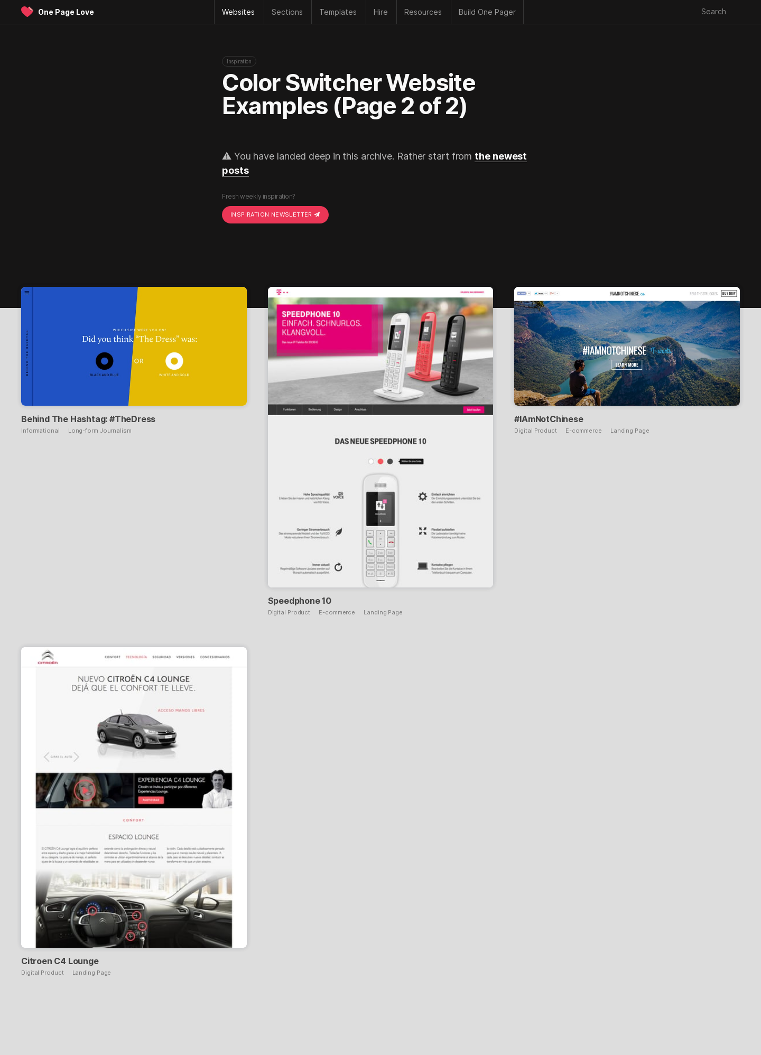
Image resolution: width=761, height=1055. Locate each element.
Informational (40, 431)
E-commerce (337, 612)
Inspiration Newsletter (275, 214)
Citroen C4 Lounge (60, 961)
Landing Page (383, 612)
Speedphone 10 (299, 600)
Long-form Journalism (100, 431)
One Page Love (66, 11)
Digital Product (289, 612)
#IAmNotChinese (548, 419)
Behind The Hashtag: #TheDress (88, 419)
